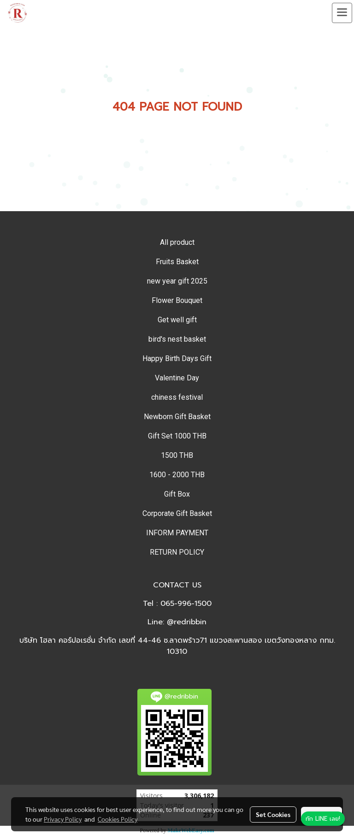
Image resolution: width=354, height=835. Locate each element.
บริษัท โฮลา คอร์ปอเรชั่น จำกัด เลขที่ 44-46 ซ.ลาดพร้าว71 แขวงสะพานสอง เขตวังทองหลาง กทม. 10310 (177, 646)
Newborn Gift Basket (177, 416)
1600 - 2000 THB (177, 474)
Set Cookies (273, 814)
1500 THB (177, 455)
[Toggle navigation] (342, 13)
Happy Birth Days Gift (177, 358)
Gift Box (177, 494)
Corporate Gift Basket (177, 513)
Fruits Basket (177, 261)
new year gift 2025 (177, 281)
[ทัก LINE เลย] (323, 818)
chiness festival (177, 397)
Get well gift (177, 319)
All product (177, 242)
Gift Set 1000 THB (177, 436)
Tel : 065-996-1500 (177, 603)
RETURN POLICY (177, 552)
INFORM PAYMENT (177, 532)
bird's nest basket (177, 339)
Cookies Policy (117, 819)
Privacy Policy (63, 819)
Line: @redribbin (177, 622)
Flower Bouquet (177, 300)
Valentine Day (177, 377)
